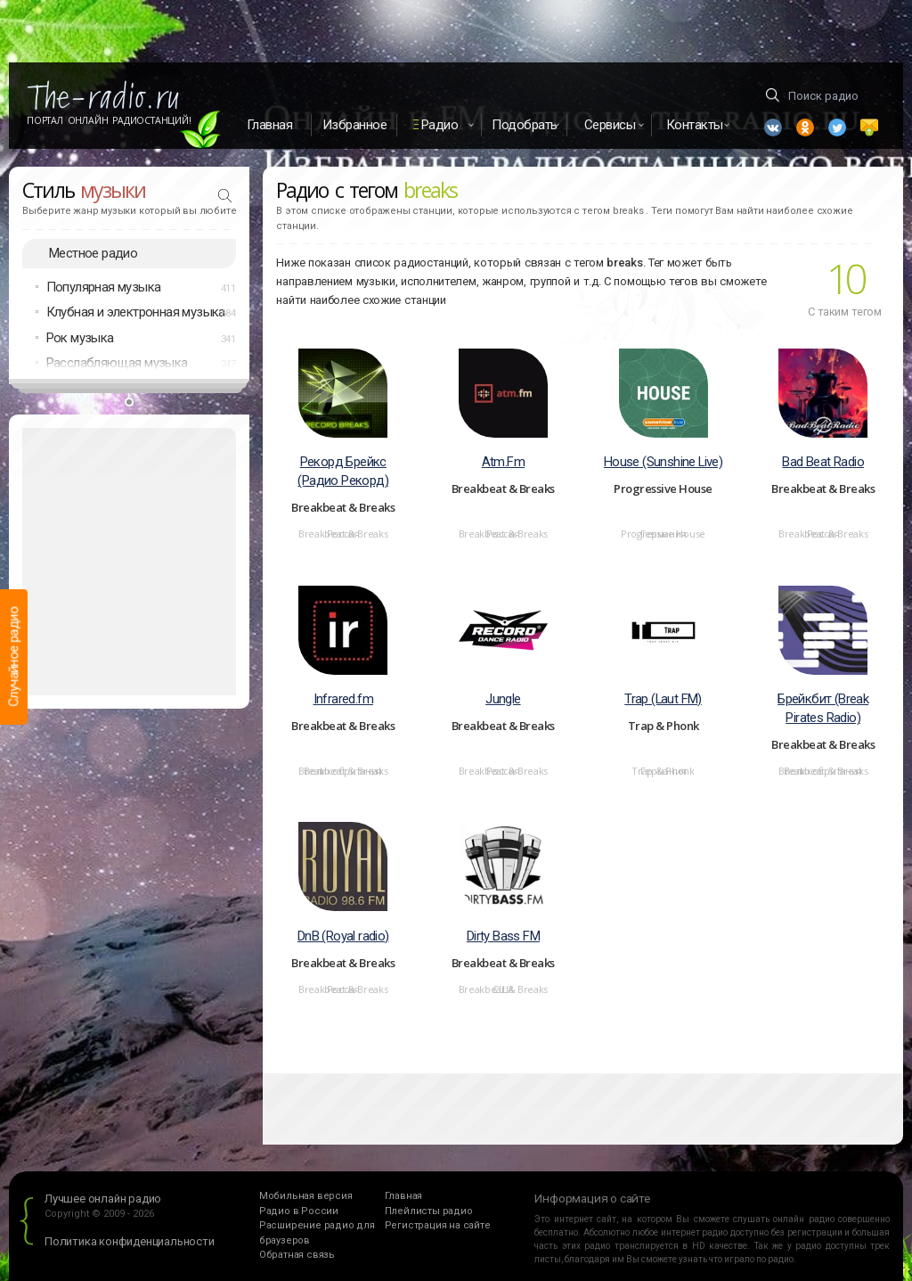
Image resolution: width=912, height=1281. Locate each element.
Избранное (354, 125)
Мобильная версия (306, 1196)
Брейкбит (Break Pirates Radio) (823, 708)
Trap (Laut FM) (663, 699)
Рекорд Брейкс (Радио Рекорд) (342, 471)
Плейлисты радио (429, 1211)
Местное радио (93, 253)
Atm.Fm (503, 462)
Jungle (502, 699)
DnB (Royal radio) (343, 936)
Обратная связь (297, 1254)
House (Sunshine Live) (663, 462)
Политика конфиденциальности (130, 1241)
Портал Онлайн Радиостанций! (109, 120)
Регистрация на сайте (438, 1225)
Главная (270, 125)
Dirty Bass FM (503, 936)
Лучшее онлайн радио (103, 1198)
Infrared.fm (343, 699)
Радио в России (298, 1211)
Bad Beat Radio (823, 462)
